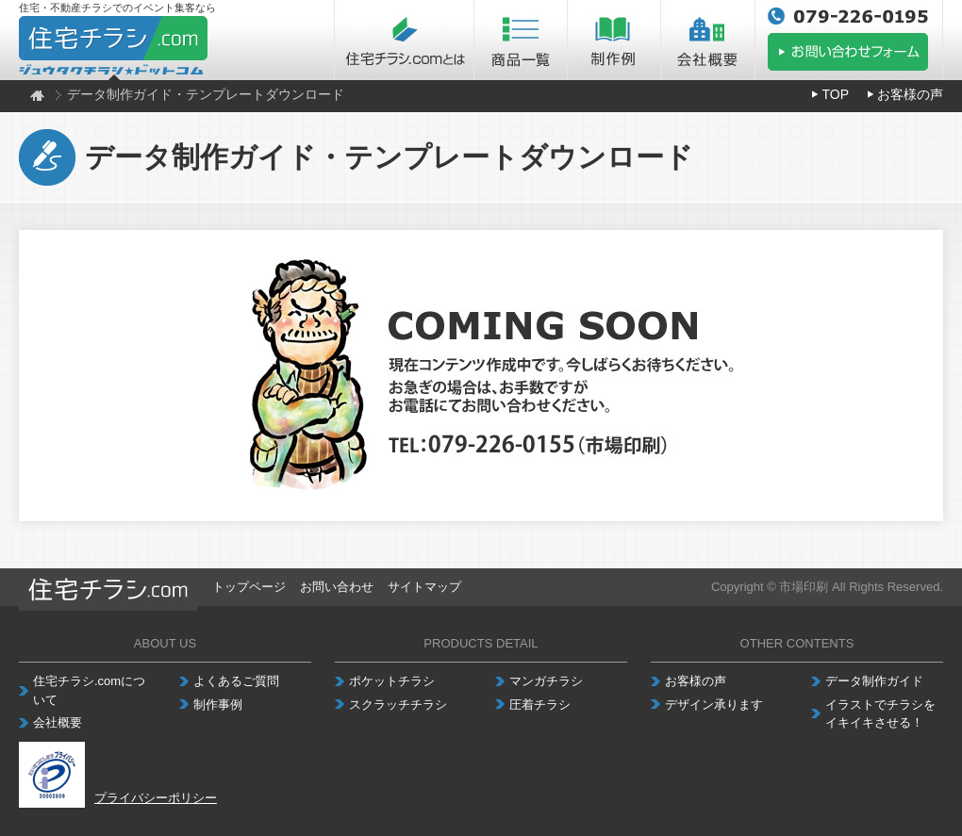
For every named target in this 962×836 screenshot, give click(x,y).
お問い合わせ (336, 587)
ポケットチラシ (392, 681)
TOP (835, 94)
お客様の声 (910, 94)
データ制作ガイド (874, 681)
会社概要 (57, 722)
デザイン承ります (714, 704)
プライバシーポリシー (155, 798)
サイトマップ (424, 587)
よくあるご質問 (236, 681)
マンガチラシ (546, 681)
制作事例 (217, 704)
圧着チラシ (540, 704)
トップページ (249, 587)
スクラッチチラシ (398, 704)
